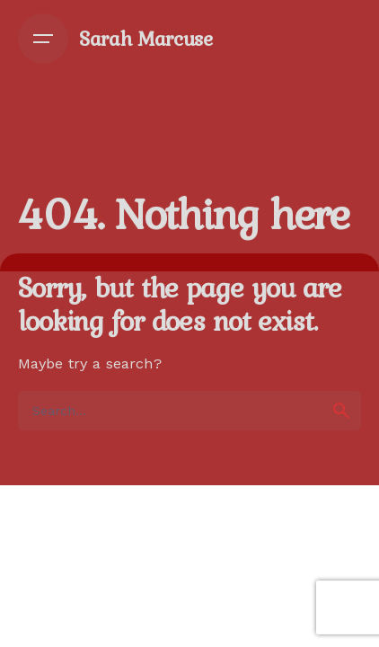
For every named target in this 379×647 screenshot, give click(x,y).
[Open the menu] (43, 38)
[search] (341, 410)
